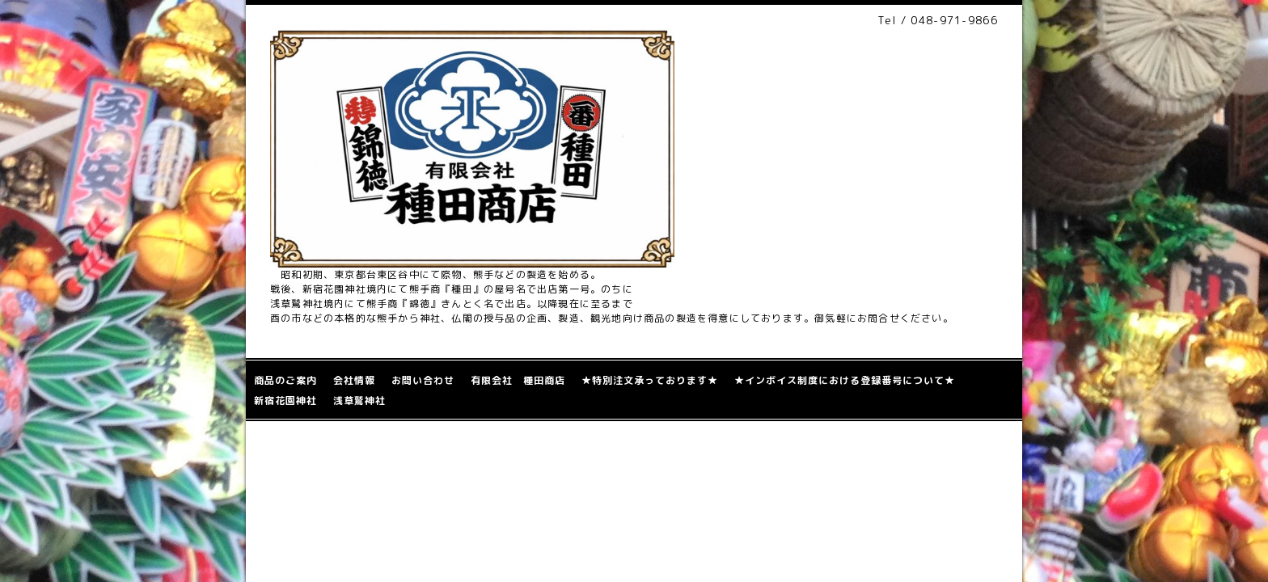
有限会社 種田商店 (518, 380)
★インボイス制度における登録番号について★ (844, 380)
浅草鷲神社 (359, 400)
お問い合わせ (422, 380)
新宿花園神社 (285, 400)
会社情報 (354, 380)
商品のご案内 (285, 380)
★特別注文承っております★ (649, 380)
